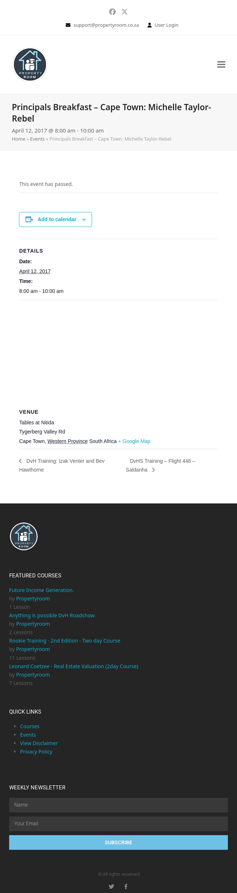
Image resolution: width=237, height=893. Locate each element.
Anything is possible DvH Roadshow (52, 615)
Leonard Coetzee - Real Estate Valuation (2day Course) (73, 666)
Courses (29, 726)
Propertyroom (33, 598)
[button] (221, 64)
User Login (166, 25)
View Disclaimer (39, 743)
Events (37, 138)
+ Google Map (134, 441)
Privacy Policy (36, 751)
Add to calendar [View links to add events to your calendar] (57, 219)
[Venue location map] (118, 353)
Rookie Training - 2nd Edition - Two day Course (64, 640)
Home (18, 138)
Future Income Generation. (41, 590)
